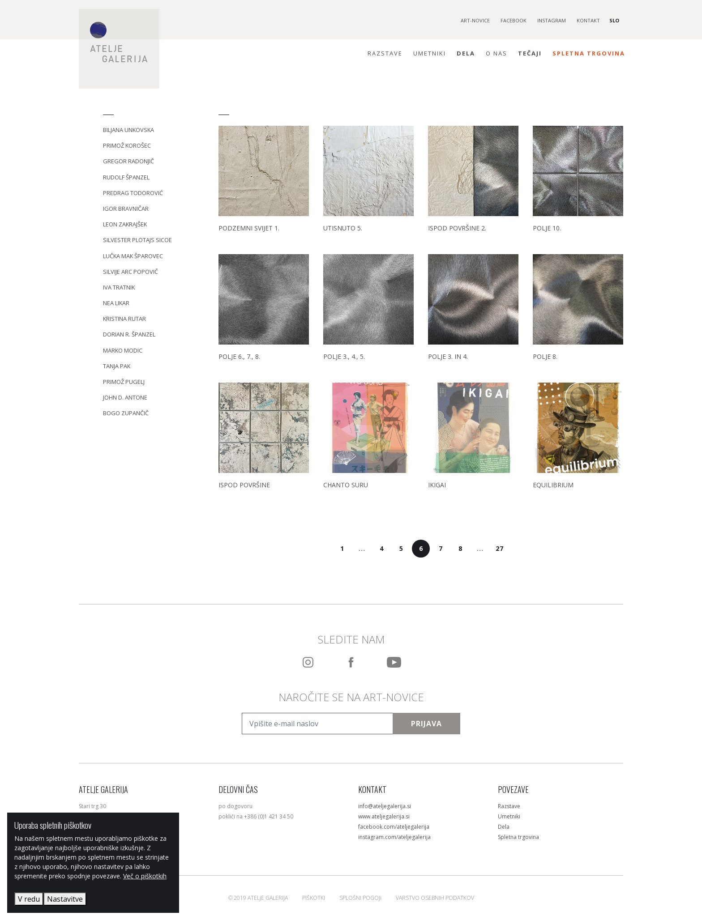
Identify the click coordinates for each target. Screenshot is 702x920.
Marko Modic (122, 350)
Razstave (385, 53)
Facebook (513, 20)
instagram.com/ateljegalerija (394, 837)
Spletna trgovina (588, 53)
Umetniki (429, 53)
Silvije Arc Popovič (130, 272)
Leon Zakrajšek (125, 224)
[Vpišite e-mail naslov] (317, 723)
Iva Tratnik (119, 287)
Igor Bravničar (126, 208)
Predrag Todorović (133, 193)
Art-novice (475, 20)
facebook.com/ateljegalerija (393, 827)
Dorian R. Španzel (129, 334)
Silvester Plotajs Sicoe (137, 240)
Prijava (426, 723)
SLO (614, 20)
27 (500, 548)
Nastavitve (65, 899)
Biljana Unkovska (128, 130)
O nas (496, 53)
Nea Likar (116, 303)
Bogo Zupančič (126, 413)
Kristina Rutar (124, 319)
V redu (29, 899)
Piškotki (313, 898)
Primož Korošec (127, 145)
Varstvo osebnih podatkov (435, 898)
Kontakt (588, 20)
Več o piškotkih (145, 876)
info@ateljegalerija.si (384, 806)
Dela (466, 53)
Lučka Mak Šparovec (133, 256)
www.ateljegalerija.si (384, 816)
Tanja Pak (116, 366)
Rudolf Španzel (126, 177)
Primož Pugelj (124, 382)
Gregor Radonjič (128, 161)
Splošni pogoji (360, 898)
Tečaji (530, 53)
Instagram (551, 20)
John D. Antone (125, 397)
